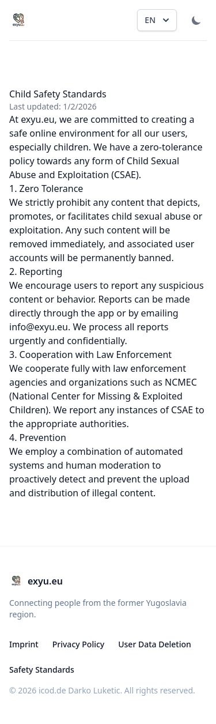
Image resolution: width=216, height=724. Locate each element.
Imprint (24, 644)
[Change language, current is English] (157, 20)
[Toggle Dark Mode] (196, 20)
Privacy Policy (78, 644)
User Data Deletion (154, 644)
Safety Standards (41, 669)
